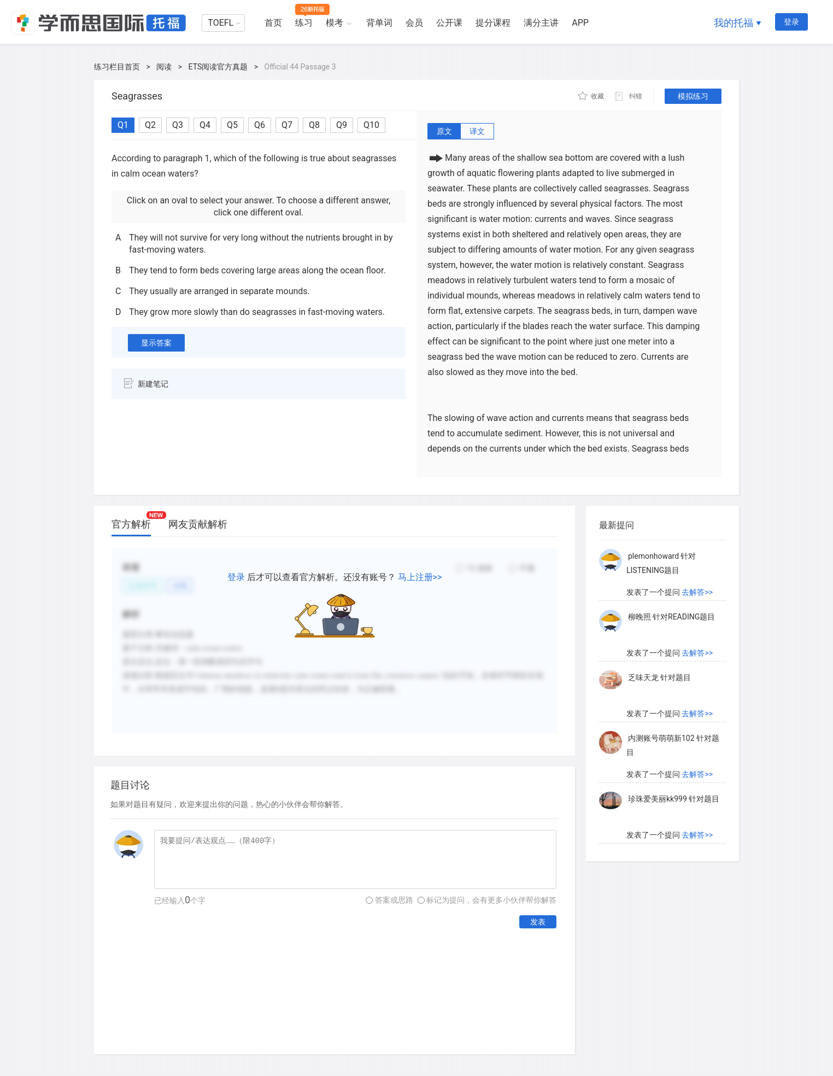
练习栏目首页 (117, 66)
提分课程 (493, 22)
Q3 (177, 125)
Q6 (259, 125)
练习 (304, 22)
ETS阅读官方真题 (218, 66)
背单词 (379, 22)
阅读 (164, 66)
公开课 (449, 22)
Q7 (286, 125)
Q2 (150, 125)
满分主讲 (541, 22)
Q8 (314, 125)
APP (580, 22)
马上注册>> (420, 577)
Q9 (341, 125)
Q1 (123, 125)
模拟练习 (693, 96)
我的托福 (733, 22)
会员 (414, 22)
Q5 (232, 125)
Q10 (371, 125)
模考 (334, 22)
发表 (537, 921)
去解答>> (697, 592)
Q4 (205, 125)
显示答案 (156, 342)
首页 (273, 22)
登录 (791, 21)
